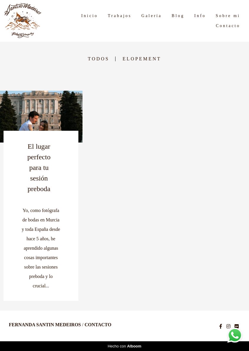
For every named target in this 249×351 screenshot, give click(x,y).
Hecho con (124, 346)
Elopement (142, 59)
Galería (151, 16)
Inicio (89, 16)
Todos (98, 59)
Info (200, 16)
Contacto (228, 26)
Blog (178, 16)
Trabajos (120, 16)
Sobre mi (228, 16)
